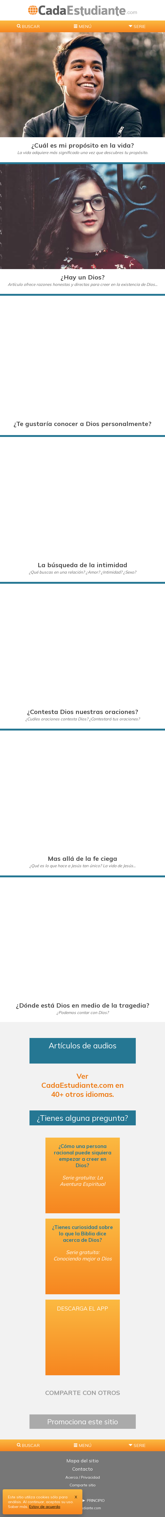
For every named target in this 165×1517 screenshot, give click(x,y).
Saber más (17, 1506)
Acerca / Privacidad (82, 1477)
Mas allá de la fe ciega (82, 858)
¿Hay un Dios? (83, 277)
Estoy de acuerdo (44, 1506)
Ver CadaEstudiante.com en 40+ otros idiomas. (82, 1085)
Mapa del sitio (82, 1460)
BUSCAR (31, 26)
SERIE (140, 26)
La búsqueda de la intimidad (82, 565)
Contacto (82, 1469)
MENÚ (85, 26)
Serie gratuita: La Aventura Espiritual (82, 1180)
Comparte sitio (83, 1485)
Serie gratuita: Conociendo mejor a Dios (82, 1255)
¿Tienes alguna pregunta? (82, 1118)
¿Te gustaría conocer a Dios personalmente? (82, 424)
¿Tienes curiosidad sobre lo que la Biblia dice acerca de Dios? (82, 1233)
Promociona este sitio (82, 1421)
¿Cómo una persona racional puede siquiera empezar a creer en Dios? (82, 1156)
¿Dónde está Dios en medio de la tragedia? (82, 1005)
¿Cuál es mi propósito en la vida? (82, 145)
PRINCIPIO (96, 1500)
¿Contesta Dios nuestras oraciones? (82, 712)
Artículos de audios (82, 1051)
